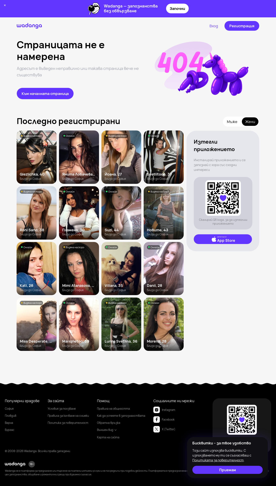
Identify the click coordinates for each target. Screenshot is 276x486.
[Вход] (213, 26)
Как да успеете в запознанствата (121, 416)
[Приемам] (227, 470)
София (9, 408)
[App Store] (223, 239)
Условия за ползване (62, 408)
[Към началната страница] (45, 93)
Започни (177, 8)
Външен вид (107, 430)
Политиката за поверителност (218, 460)
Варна (9, 423)
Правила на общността (113, 408)
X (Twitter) (164, 429)
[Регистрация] (241, 26)
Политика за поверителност (68, 423)
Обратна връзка (108, 423)
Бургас (9, 430)
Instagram (164, 410)
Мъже (232, 121)
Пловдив (10, 416)
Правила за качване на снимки (68, 416)
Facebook (164, 419)
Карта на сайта (108, 437)
